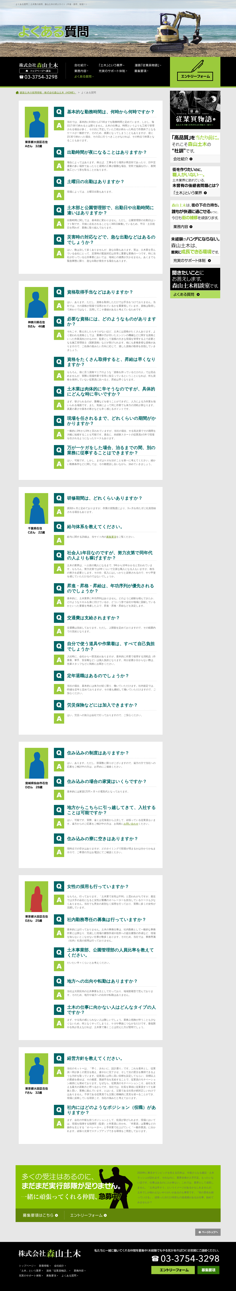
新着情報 (44, 1265)
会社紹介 (59, 1265)
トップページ (26, 1265)
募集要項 (111, 536)
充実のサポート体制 (30, 1275)
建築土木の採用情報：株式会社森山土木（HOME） (48, 92)
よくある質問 (69, 1275)
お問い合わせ (131, 823)
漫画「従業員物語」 (57, 1270)
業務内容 (79, 1270)
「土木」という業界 (30, 1270)
